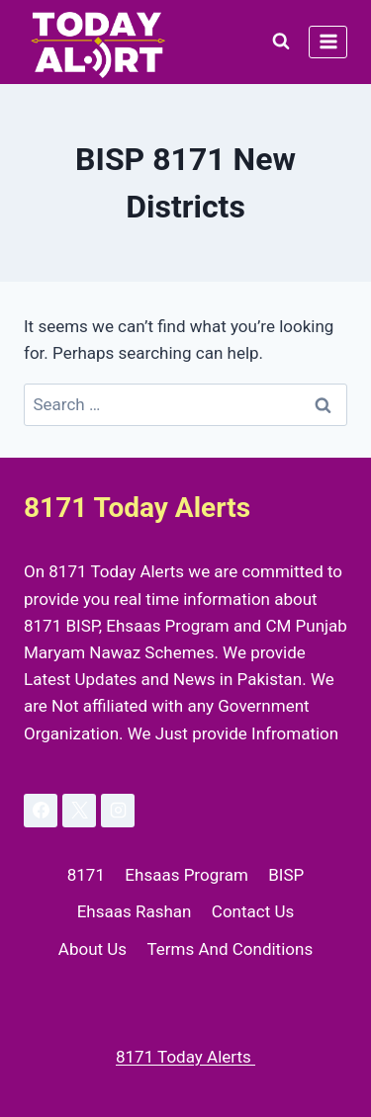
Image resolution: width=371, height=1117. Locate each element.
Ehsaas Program (186, 875)
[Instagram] (118, 810)
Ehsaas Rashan (134, 911)
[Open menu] (328, 42)
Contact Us (253, 911)
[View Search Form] (281, 41)
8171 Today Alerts (185, 1057)
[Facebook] (40, 810)
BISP (286, 875)
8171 (86, 875)
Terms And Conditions (229, 949)
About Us (92, 949)
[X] (79, 810)
